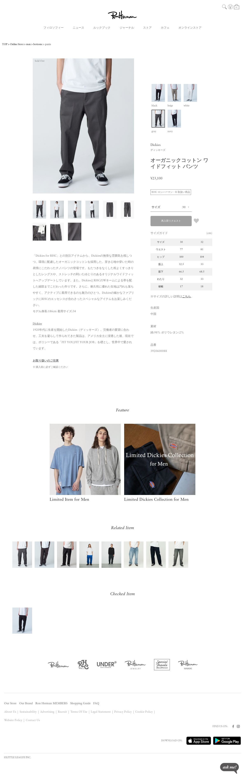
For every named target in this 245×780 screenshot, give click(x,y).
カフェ (165, 27)
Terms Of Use (78, 712)
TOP (4, 44)
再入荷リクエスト (171, 221)
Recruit (62, 712)
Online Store (16, 44)
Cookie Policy (144, 712)
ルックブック (102, 27)
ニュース (78, 27)
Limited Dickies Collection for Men (156, 500)
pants (48, 44)
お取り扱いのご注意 (46, 360)
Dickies (37, 323)
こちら (186, 296)
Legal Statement (101, 712)
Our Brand (26, 703)
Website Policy (13, 720)
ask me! (229, 768)
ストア (147, 27)
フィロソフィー (53, 27)
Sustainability (28, 712)
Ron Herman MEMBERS (51, 703)
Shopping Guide (80, 703)
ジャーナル (127, 27)
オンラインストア (190, 27)
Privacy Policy (123, 712)
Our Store (10, 703)
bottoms (37, 44)
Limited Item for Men (69, 500)
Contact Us (33, 720)
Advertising (47, 712)
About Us (10, 712)
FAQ (96, 703)
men (28, 44)
